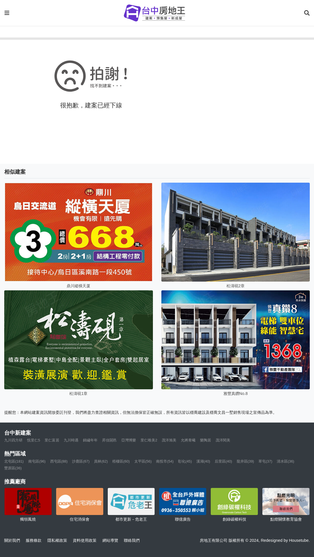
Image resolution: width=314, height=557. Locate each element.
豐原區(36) (13, 468)
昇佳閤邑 (109, 440)
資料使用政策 (84, 540)
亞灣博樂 (128, 440)
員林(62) (101, 461)
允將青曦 (188, 440)
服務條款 (33, 540)
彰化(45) (185, 461)
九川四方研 (13, 440)
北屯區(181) (14, 461)
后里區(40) (223, 461)
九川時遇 (71, 440)
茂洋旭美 (169, 440)
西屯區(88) (59, 461)
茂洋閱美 (223, 440)
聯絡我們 (132, 540)
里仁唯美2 (148, 440)
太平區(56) (143, 461)
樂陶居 (205, 440)
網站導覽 (110, 540)
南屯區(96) (37, 461)
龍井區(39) (245, 461)
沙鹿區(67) (80, 461)
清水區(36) (285, 461)
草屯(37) (265, 461)
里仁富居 (52, 440)
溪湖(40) (203, 461)
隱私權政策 (57, 540)
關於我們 (12, 540)
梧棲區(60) (121, 461)
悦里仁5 (33, 440)
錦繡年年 (90, 440)
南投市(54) (165, 461)
